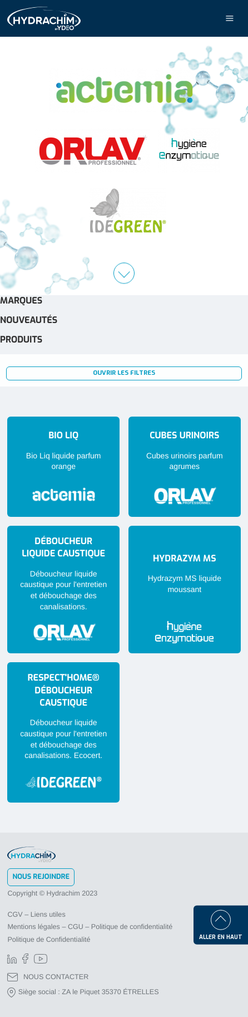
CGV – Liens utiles (36, 914)
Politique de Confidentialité (48, 939)
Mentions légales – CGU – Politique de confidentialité (89, 927)
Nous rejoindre (41, 877)
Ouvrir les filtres (124, 373)
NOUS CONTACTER (47, 977)
